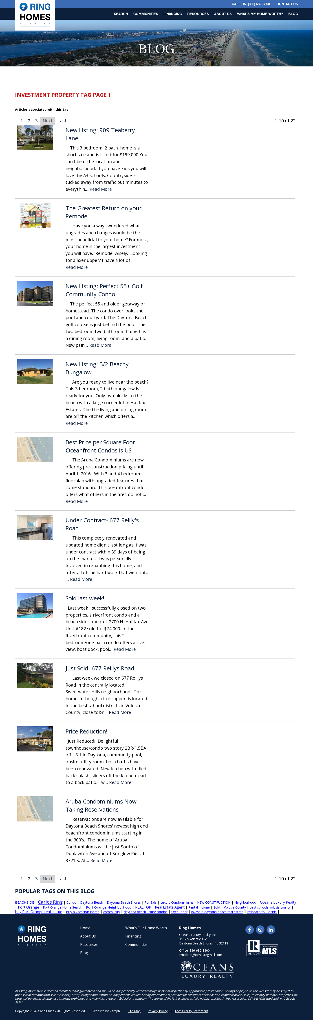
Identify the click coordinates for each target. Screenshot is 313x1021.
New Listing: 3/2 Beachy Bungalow (97, 368)
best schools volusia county (270, 907)
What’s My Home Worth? (260, 14)
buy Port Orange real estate (38, 911)
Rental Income (199, 907)
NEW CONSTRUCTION (214, 902)
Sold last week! (85, 598)
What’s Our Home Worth (146, 927)
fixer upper (179, 912)
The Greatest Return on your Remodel (103, 212)
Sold (217, 907)
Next (48, 121)
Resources (198, 14)
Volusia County (235, 907)
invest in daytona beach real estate (217, 912)
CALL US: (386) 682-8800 (251, 4)
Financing (172, 14)
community (111, 912)
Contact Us (287, 4)
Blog (293, 14)
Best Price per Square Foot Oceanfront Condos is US (100, 446)
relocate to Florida (262, 911)
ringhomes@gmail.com (205, 955)
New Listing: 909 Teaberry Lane (100, 134)
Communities (145, 14)
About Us (223, 14)
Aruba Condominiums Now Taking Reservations (101, 805)
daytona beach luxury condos (146, 912)
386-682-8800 (200, 950)
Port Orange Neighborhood (108, 907)
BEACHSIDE (24, 902)
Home (85, 927)
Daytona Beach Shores (124, 902)
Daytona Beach (91, 902)
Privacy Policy (158, 1011)
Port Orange (28, 907)
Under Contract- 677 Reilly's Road (102, 524)
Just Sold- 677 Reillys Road (100, 668)
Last (61, 121)
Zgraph (115, 1011)
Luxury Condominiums (176, 902)
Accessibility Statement (191, 1011)
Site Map (134, 1011)
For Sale (150, 902)
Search (121, 14)
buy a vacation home (82, 911)
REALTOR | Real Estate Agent (160, 907)
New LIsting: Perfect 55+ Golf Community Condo (104, 290)
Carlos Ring (50, 902)
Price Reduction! (87, 731)
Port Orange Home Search (62, 907)
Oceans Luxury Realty (278, 902)
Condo (71, 902)
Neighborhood (245, 902)
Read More (101, 189)
